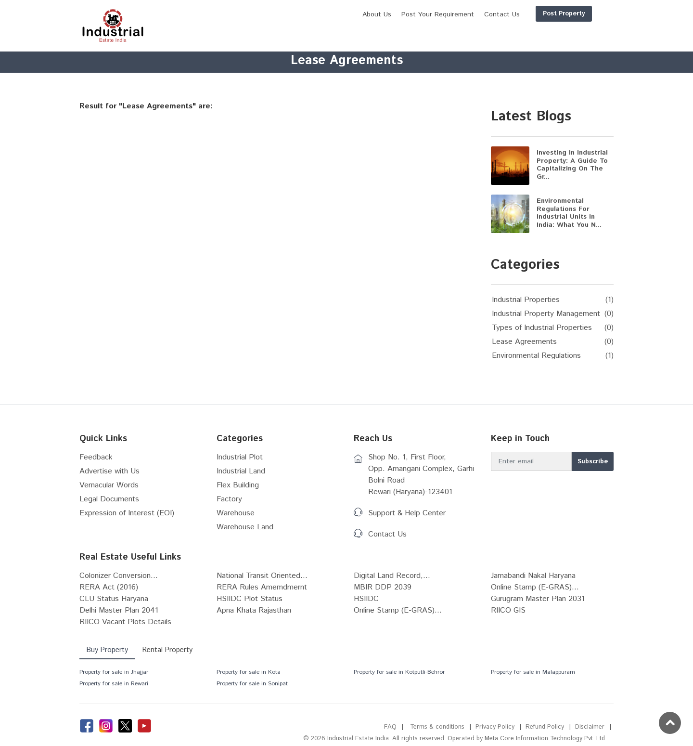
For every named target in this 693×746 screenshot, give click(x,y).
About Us (330, 14)
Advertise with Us (109, 471)
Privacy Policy (494, 727)
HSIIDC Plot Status (249, 598)
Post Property (518, 13)
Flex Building (238, 485)
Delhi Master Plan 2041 (118, 610)
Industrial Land (241, 471)
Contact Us (387, 534)
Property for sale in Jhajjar (113, 672)
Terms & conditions (436, 727)
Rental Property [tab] (169, 650)
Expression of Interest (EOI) (126, 513)
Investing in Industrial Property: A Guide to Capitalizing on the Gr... (572, 165)
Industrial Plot (240, 457)
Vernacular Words (109, 485)
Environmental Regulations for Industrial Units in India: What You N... (569, 213)
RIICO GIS (508, 610)
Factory (229, 499)
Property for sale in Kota (249, 672)
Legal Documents (109, 499)
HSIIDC (366, 598)
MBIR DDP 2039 (382, 587)
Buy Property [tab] (108, 650)
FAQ (389, 727)
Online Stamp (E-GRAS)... (535, 587)
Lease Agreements (524, 341)
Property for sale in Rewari (113, 684)
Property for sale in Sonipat (252, 684)
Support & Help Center (407, 513)
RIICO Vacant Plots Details (125, 622)
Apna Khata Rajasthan (254, 610)
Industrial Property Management (546, 313)
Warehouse (236, 513)
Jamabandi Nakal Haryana (533, 575)
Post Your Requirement (391, 14)
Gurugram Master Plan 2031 (538, 598)
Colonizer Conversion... (118, 575)
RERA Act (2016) (108, 587)
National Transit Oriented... (262, 575)
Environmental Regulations (536, 355)
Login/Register (583, 13)
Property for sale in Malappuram (533, 672)
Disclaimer (589, 727)
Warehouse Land (245, 527)
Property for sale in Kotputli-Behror (399, 672)
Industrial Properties (526, 299)
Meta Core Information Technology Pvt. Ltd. (544, 738)
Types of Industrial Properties (542, 327)
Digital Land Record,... (392, 575)
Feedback (96, 457)
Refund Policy (544, 727)
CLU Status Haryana (113, 598)
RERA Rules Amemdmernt (262, 587)
